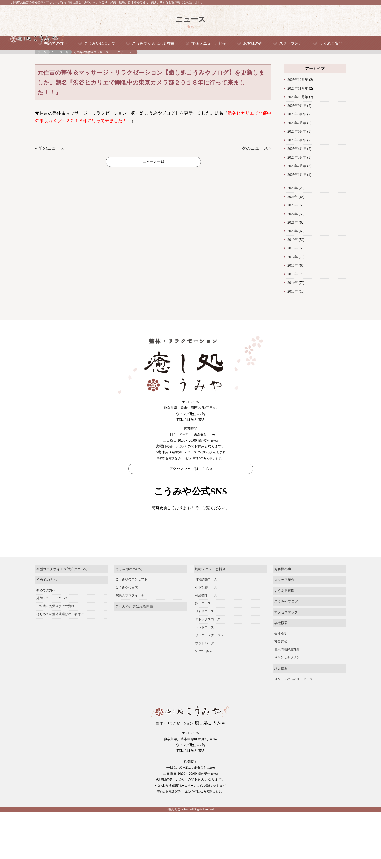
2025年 (292, 188)
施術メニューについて (52, 614)
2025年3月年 (296, 157)
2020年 (292, 231)
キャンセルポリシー (288, 674)
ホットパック (204, 659)
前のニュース (51, 148)
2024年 (292, 197)
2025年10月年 (297, 97)
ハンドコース (204, 643)
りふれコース (204, 627)
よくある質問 (331, 43)
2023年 (292, 205)
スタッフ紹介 (291, 43)
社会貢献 (280, 658)
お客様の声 (253, 43)
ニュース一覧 (60, 52)
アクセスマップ (286, 628)
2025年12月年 (297, 80)
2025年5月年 (296, 140)
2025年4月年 (296, 149)
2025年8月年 (296, 114)
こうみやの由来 (127, 604)
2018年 (292, 248)
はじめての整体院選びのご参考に (60, 630)
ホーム (41, 52)
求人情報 (281, 685)
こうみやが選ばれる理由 (153, 43)
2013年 (292, 291)
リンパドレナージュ (209, 651)
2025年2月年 (296, 166)
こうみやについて (99, 43)
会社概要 (281, 639)
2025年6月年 (296, 131)
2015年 (292, 274)
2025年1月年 (296, 175)
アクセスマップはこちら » (190, 469)
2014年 (292, 283)
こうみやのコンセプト (131, 596)
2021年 (292, 222)
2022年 (292, 214)
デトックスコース (207, 636)
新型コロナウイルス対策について (61, 585)
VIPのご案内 (204, 667)
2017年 (292, 257)
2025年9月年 (296, 106)
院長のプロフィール (130, 611)
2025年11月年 (297, 88)
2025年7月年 (296, 123)
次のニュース (255, 148)
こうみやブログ (286, 618)
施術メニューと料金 (208, 43)
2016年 (292, 265)
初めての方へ (56, 43)
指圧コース (203, 619)
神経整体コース (206, 611)
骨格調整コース (206, 596)
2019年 (292, 240)
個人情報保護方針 (287, 666)
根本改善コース (206, 604)
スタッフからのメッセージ (293, 695)
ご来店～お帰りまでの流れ (55, 622)
